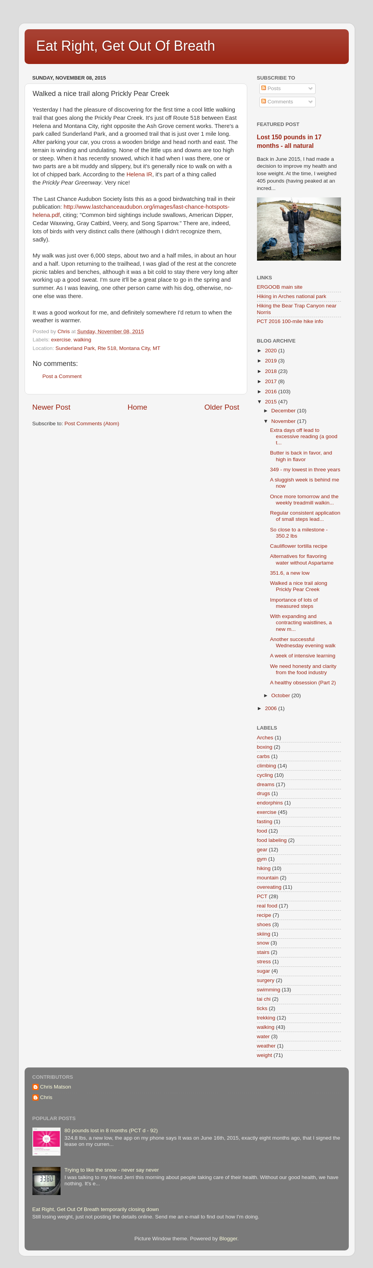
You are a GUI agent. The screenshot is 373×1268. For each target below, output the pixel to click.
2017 (271, 381)
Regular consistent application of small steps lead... (305, 516)
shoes (264, 924)
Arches (265, 738)
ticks (262, 1008)
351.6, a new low (289, 573)
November (284, 421)
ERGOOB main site (280, 287)
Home (137, 407)
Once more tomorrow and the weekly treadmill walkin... (304, 500)
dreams (266, 784)
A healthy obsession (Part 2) (303, 683)
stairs (263, 952)
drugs (263, 793)
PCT (262, 896)
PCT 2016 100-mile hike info (290, 321)
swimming (268, 990)
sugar (263, 971)
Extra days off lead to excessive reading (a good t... (303, 436)
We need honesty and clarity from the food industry (303, 669)
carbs (263, 756)
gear (262, 849)
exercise (61, 340)
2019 (271, 361)
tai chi (264, 999)
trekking (266, 1018)
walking (82, 340)
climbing (267, 766)
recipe (264, 915)
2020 (271, 350)
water (263, 1036)
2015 (271, 402)
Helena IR (139, 174)
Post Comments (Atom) (91, 423)
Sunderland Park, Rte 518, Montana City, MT (107, 348)
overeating (269, 887)
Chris (46, 1097)
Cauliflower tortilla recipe (298, 546)
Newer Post (51, 407)
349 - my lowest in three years (305, 469)
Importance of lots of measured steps (294, 603)
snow (263, 943)
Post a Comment (62, 376)
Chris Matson (55, 1087)
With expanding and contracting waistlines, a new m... (301, 622)
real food (267, 906)
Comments (277, 102)
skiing (264, 934)
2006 (271, 708)
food (262, 831)
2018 (271, 371)
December (284, 411)
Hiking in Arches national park (292, 296)
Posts (271, 88)
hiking (264, 868)
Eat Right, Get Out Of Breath (125, 46)
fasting (265, 821)
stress (264, 961)
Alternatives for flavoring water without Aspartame (302, 559)
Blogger (228, 1238)
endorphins (270, 803)
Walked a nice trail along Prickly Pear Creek (298, 586)
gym (262, 859)
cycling (265, 775)
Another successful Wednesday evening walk (303, 642)
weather (266, 1046)
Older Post (221, 407)
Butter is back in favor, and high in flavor (301, 456)
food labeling (272, 840)
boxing (265, 747)
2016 (271, 391)
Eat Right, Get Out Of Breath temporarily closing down (95, 1209)
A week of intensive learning (302, 656)
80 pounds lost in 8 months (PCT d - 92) (111, 1130)
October (281, 695)
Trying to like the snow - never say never (111, 1170)
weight (264, 1055)
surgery (266, 980)
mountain (268, 878)
